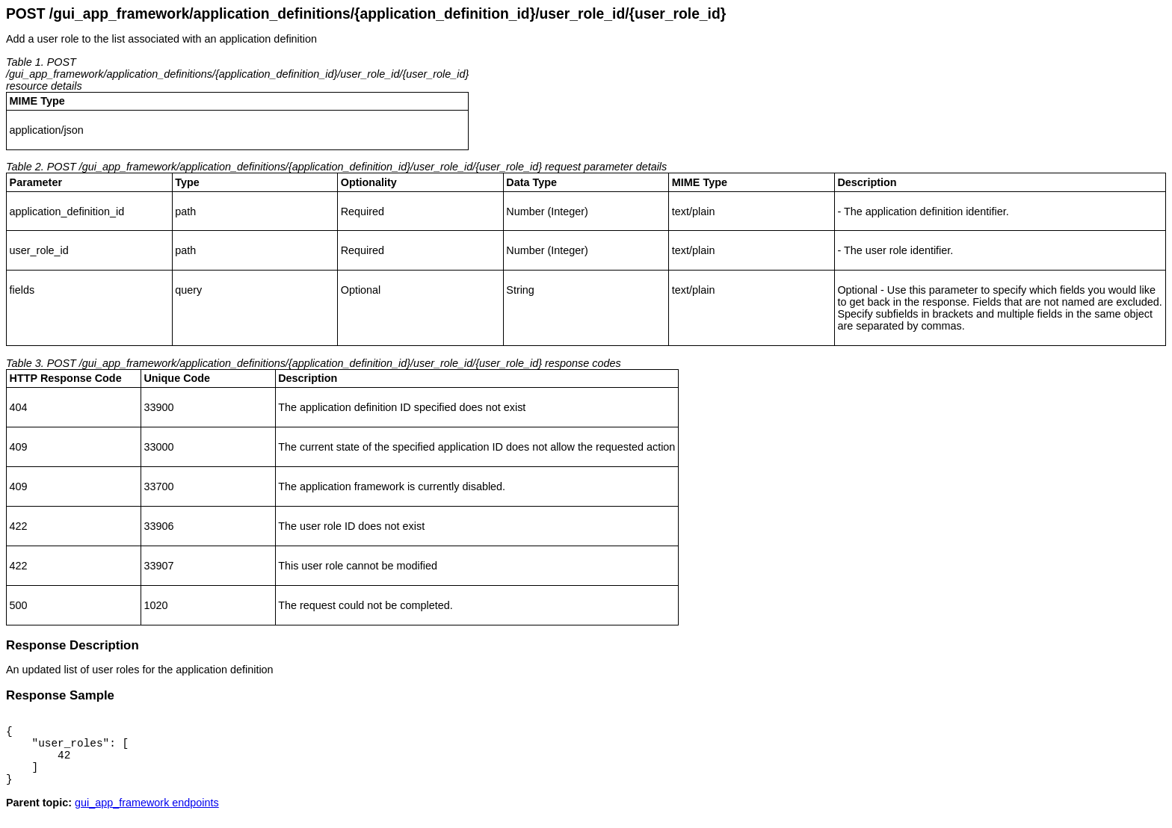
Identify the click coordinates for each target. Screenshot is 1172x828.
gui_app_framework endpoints (147, 816)
